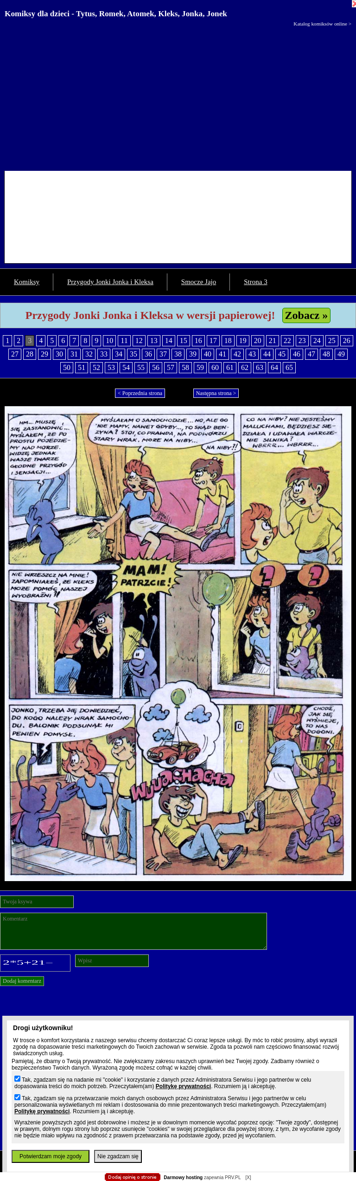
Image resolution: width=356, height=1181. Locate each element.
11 (124, 340)
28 (29, 354)
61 (230, 367)
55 (141, 367)
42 (237, 354)
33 (104, 354)
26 (346, 340)
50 (66, 367)
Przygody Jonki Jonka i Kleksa (110, 282)
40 (207, 354)
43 (252, 354)
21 (272, 340)
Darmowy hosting (183, 1177)
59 (200, 367)
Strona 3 (255, 282)
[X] (248, 1177)
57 (170, 367)
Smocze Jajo (198, 282)
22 (287, 340)
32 (89, 354)
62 (244, 367)
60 (215, 367)
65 (289, 367)
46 (296, 354)
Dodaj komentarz (22, 981)
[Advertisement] (178, 97)
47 (311, 354)
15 (183, 340)
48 (326, 354)
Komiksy (26, 282)
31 (74, 354)
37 (163, 354)
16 (198, 340)
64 (274, 367)
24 (317, 340)
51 (81, 367)
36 (148, 354)
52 (96, 367)
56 (155, 367)
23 (302, 340)
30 (59, 354)
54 (126, 367)
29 (44, 354)
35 (133, 354)
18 (228, 340)
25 (332, 340)
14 (168, 340)
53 (111, 367)
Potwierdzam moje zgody (50, 1156)
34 (118, 354)
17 (213, 340)
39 (193, 354)
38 (178, 354)
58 (185, 367)
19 (243, 340)
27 (15, 354)
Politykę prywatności (183, 1086)
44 (267, 354)
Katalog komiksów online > (322, 23)
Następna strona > (216, 393)
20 (257, 340)
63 (259, 367)
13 (154, 340)
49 (341, 354)
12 (139, 340)
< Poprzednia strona (140, 393)
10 (109, 340)
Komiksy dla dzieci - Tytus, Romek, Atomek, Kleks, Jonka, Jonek (116, 13)
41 (222, 354)
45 (282, 354)
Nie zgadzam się (118, 1156)
